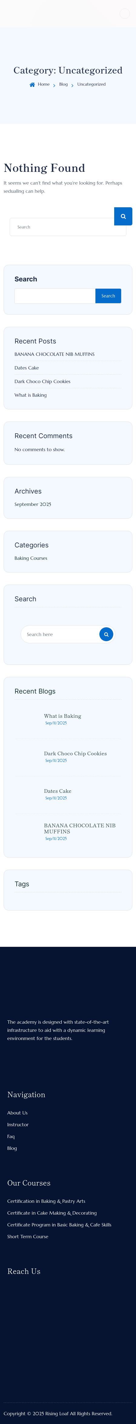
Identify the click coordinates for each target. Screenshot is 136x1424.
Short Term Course (27, 1236)
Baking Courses (31, 558)
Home (44, 84)
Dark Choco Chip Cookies (43, 381)
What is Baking (31, 395)
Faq (11, 1136)
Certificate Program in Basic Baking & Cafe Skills (59, 1225)
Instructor (18, 1124)
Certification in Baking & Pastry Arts (46, 1201)
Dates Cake (27, 368)
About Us (17, 1113)
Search (26, 279)
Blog (63, 84)
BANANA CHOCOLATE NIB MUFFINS (55, 354)
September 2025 (33, 504)
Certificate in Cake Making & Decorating (52, 1213)
